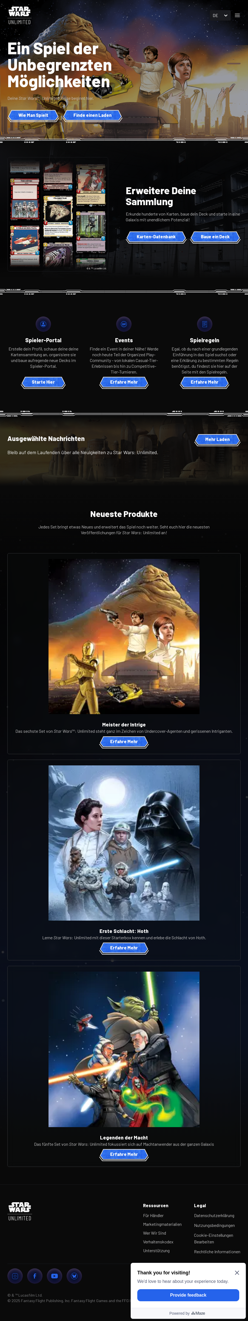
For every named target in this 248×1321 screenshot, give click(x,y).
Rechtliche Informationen (217, 1251)
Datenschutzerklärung (214, 1215)
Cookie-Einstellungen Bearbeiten (213, 1238)
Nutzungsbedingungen (214, 1225)
